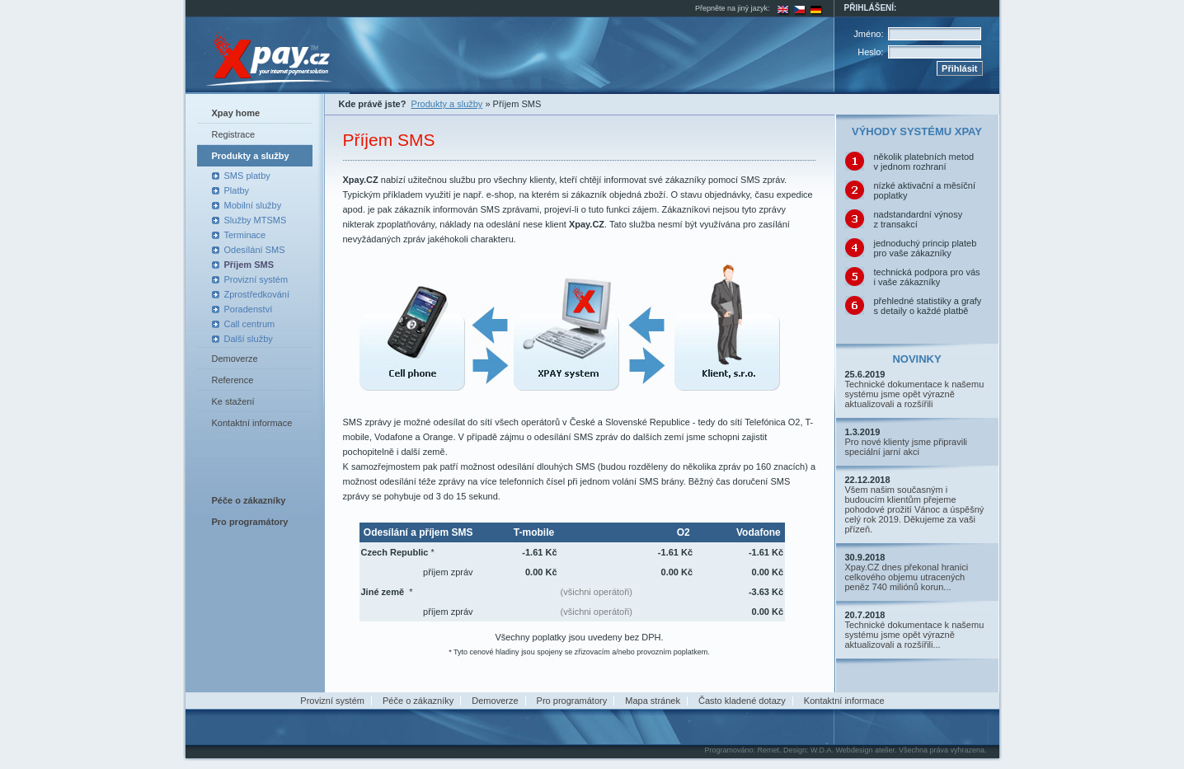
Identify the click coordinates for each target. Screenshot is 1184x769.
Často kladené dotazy (742, 701)
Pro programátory (572, 701)
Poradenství (248, 309)
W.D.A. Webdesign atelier (852, 750)
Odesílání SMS (254, 250)
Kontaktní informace (252, 423)
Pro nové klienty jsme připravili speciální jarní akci (906, 447)
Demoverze (235, 358)
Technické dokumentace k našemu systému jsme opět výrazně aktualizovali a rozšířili (914, 394)
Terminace (245, 235)
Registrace (234, 134)
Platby (237, 190)
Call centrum (249, 324)
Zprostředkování (256, 294)
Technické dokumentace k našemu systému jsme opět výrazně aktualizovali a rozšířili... (914, 634)
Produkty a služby (250, 156)
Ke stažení (233, 401)
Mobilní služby (253, 205)
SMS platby (247, 176)
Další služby (248, 339)
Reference (233, 380)
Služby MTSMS (255, 220)
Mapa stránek (652, 701)
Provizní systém (256, 279)
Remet (768, 750)
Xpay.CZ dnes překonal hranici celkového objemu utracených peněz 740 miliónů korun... (907, 577)
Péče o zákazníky (418, 701)
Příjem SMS (249, 265)
